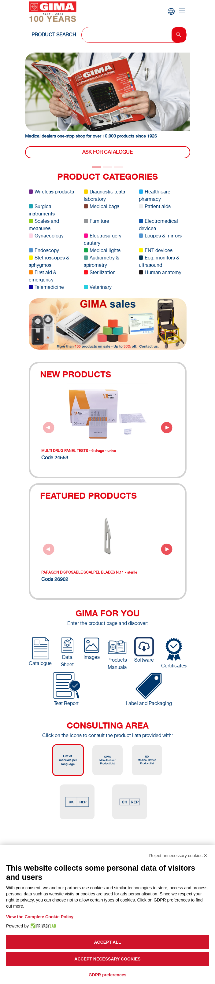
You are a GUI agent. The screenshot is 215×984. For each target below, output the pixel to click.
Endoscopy (44, 250)
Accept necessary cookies (107, 958)
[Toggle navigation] (182, 11)
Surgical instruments (42, 210)
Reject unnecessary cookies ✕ (178, 855)
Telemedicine (46, 287)
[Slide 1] (107, 167)
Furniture (96, 221)
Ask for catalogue (107, 152)
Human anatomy (160, 272)
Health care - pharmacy (156, 195)
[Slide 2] (118, 167)
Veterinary (98, 287)
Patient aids (155, 206)
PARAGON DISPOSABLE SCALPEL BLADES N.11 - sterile (89, 572)
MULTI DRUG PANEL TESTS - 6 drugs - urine (78, 451)
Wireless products (51, 192)
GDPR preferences (108, 974)
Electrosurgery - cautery (104, 239)
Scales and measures (44, 224)
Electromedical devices (158, 224)
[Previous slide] (49, 427)
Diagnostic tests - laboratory (106, 195)
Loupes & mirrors (160, 236)
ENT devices (155, 250)
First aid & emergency (42, 276)
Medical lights (102, 250)
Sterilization (100, 272)
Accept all (107, 942)
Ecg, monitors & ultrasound (159, 261)
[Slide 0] (96, 167)
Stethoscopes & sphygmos (49, 261)
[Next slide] (167, 427)
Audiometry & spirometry (101, 261)
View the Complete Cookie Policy (39, 916)
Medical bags (101, 206)
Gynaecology (46, 236)
